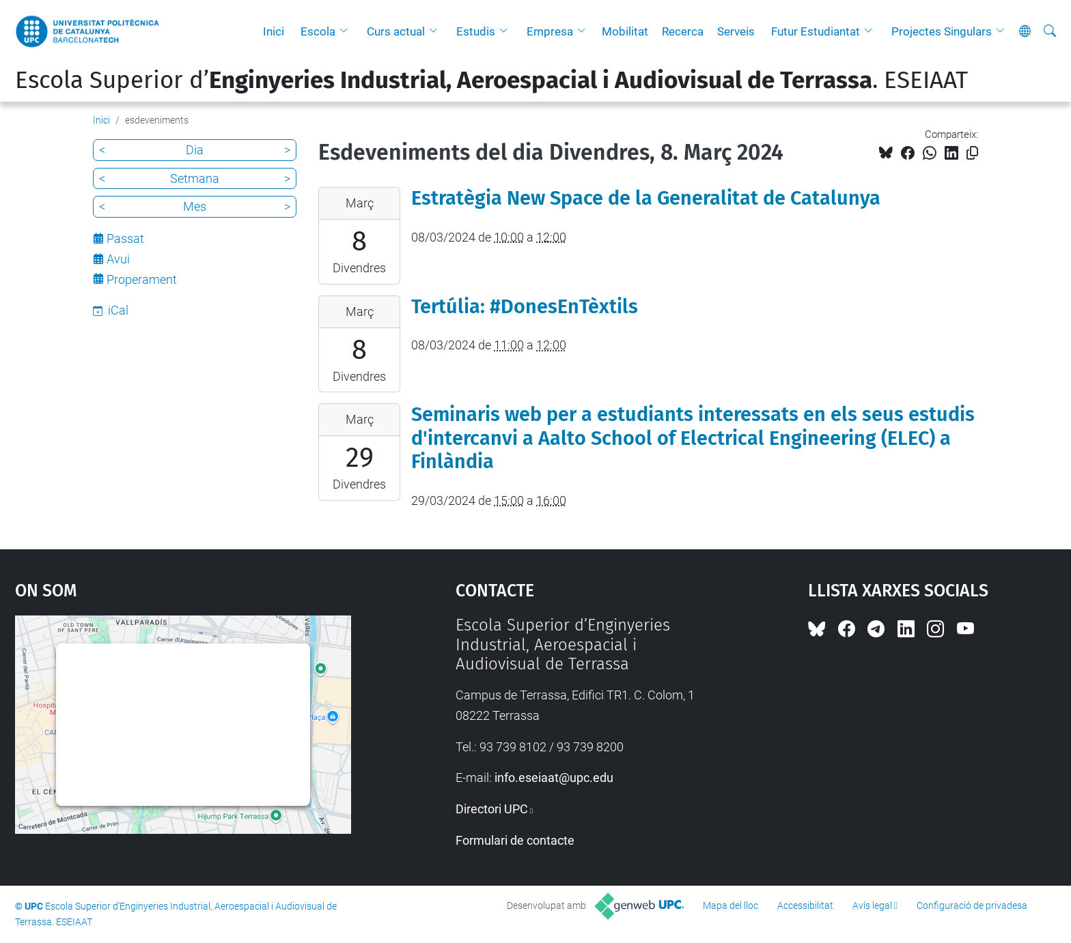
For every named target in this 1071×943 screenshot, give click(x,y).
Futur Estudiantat (815, 31)
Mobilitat (625, 31)
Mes (194, 206)
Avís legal (872, 905)
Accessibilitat (805, 905)
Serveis (736, 31)
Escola (318, 31)
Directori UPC (492, 809)
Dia (195, 150)
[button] (347, 31)
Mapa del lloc (730, 905)
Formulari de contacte (515, 840)
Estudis (475, 31)
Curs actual (396, 31)
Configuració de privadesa (972, 905)
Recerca (683, 31)
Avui (118, 259)
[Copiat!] (972, 153)
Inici (273, 31)
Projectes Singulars (941, 31)
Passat (125, 238)
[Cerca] (1050, 31)
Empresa (550, 31)
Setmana (194, 178)
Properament (142, 279)
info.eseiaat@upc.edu (554, 777)
